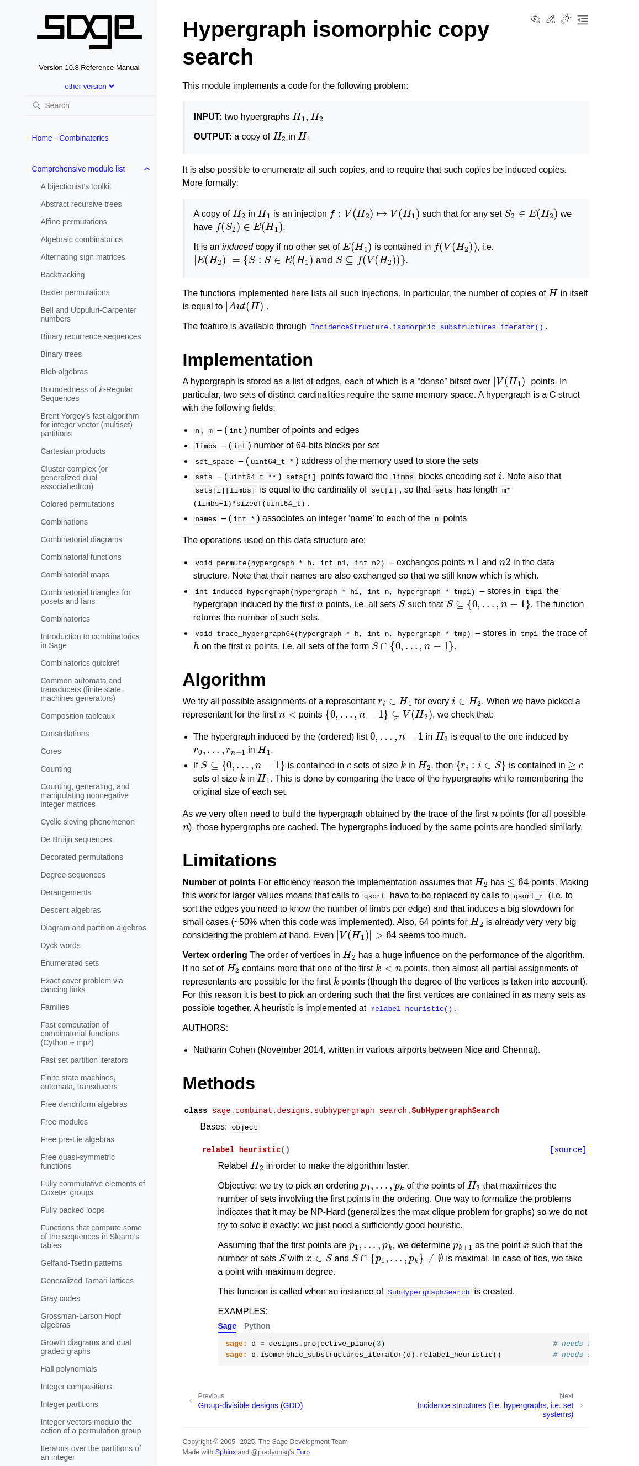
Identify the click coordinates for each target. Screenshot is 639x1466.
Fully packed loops (73, 1210)
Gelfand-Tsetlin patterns (82, 1263)
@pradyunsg (270, 1452)
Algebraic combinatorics (82, 239)
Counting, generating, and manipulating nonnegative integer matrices (85, 795)
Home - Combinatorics (70, 137)
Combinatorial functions (81, 557)
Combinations (64, 521)
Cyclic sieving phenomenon (88, 821)
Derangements (66, 892)
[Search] (89, 105)
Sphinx (225, 1452)
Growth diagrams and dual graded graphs (86, 1347)
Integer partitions (69, 1404)
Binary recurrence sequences (91, 336)
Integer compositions (76, 1386)
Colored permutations (78, 504)
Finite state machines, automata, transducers (79, 1082)
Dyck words (61, 945)
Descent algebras (71, 910)
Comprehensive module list (78, 168)
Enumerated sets (70, 963)
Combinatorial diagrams (82, 539)
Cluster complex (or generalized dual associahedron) (74, 477)
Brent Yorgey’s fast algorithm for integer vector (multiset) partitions (90, 424)
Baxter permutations (75, 292)
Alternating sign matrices (83, 257)
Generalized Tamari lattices (87, 1280)
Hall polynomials (69, 1369)
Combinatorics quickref (80, 663)
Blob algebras (64, 371)
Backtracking (63, 274)
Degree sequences (73, 874)
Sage (227, 1325)
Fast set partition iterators (84, 1060)
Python (257, 1325)
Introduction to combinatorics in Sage (90, 641)
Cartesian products (73, 451)
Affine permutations (74, 221)
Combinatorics (65, 618)
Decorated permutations (82, 857)
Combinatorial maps (75, 574)
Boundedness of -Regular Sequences (87, 393)
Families (55, 1007)
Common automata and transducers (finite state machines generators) (81, 689)
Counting (56, 768)
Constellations (65, 733)
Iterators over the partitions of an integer (91, 1453)
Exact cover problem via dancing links (82, 985)
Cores (51, 751)
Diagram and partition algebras (93, 927)
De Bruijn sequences (76, 839)
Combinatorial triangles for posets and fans (86, 597)
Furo (303, 1452)
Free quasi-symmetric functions (78, 1161)
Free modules (64, 1121)
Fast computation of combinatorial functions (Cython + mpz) (80, 1033)
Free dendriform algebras (84, 1104)
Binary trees (61, 354)
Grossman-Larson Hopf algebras (81, 1320)
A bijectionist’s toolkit (76, 186)
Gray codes (61, 1298)
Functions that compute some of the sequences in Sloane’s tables (91, 1236)
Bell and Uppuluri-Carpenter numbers (89, 314)
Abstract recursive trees (81, 204)
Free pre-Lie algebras (78, 1139)
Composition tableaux (78, 715)
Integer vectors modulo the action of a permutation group (91, 1426)
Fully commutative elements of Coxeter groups (93, 1188)
